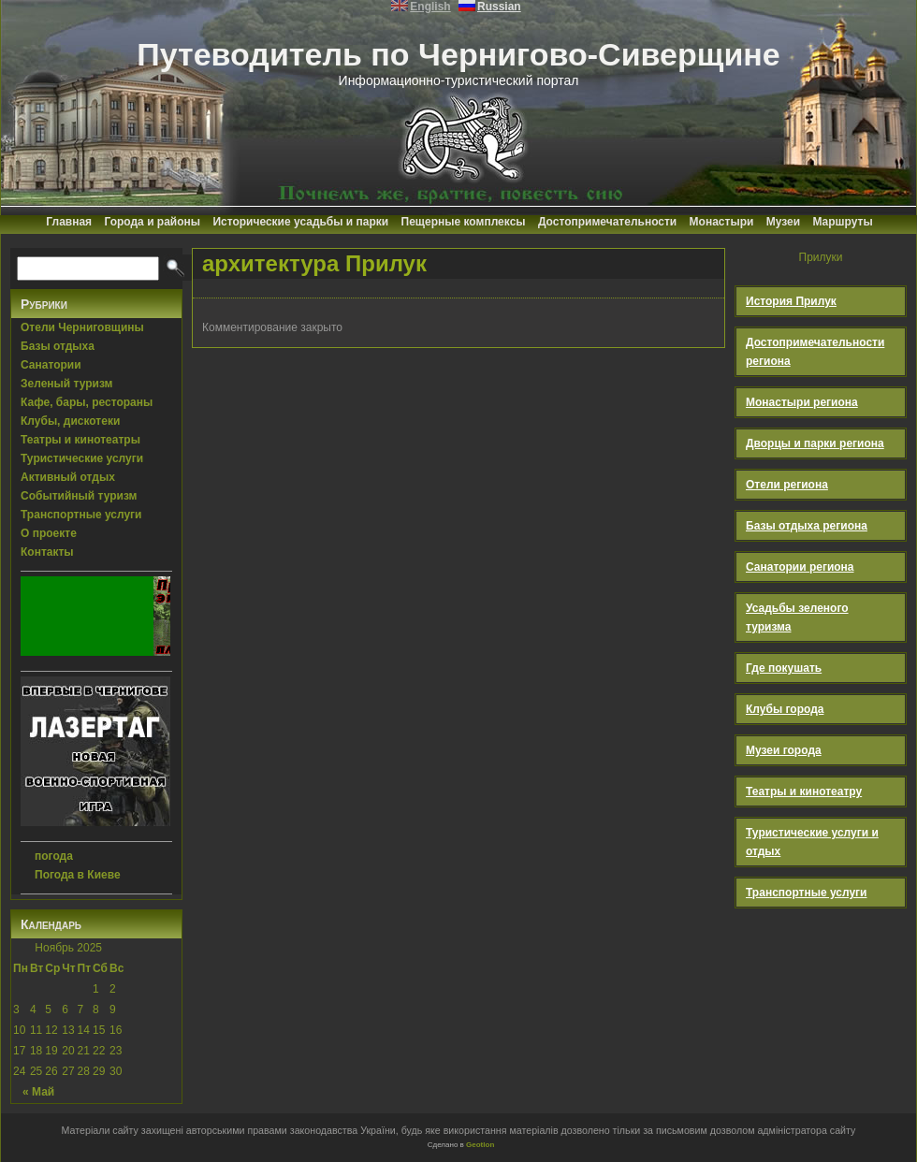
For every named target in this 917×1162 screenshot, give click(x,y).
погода (54, 856)
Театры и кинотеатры (80, 439)
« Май (38, 1091)
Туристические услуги (82, 458)
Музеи (783, 221)
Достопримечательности (607, 221)
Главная (69, 221)
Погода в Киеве (78, 874)
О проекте (49, 533)
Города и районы (152, 221)
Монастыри (722, 221)
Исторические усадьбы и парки (300, 221)
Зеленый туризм (66, 383)
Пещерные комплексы (463, 221)
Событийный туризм (79, 495)
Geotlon (480, 1144)
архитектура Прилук (314, 263)
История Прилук (791, 301)
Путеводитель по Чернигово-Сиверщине (458, 54)
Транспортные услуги (81, 514)
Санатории (51, 364)
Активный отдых (68, 477)
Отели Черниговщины (82, 327)
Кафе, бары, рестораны (87, 402)
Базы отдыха (58, 346)
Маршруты (842, 221)
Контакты (47, 552)
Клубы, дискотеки (70, 421)
